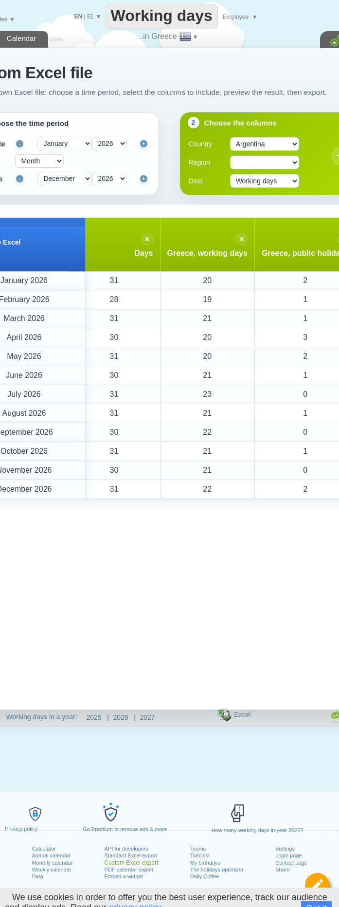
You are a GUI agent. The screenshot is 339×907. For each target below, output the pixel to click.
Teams (198, 849)
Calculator (44, 849)
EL (90, 16)
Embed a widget (124, 876)
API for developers (127, 849)
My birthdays (205, 863)
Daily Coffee (204, 876)
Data (37, 876)
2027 (147, 717)
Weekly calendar (51, 869)
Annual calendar (51, 855)
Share (282, 869)
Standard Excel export (131, 855)
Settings (285, 849)
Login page (288, 855)
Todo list (200, 855)
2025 (94, 717)
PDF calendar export (129, 869)
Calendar (21, 38)
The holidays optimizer (217, 869)
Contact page (291, 863)
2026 (120, 717)
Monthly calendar (52, 863)
